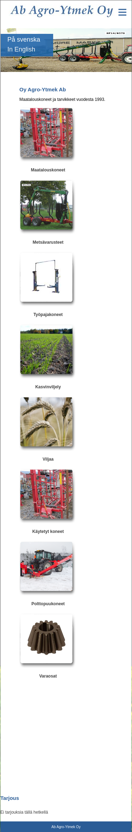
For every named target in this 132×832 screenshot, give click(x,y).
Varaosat (48, 676)
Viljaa (48, 459)
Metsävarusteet (48, 242)
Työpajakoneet (48, 314)
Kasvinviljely (48, 386)
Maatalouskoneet (48, 170)
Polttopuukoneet (48, 603)
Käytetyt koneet (48, 531)
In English (21, 49)
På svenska (23, 39)
